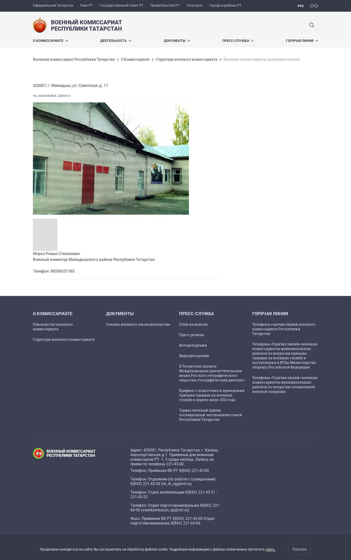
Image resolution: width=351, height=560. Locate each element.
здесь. (271, 549)
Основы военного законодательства (138, 324)
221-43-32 (139, 497)
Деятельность (115, 41)
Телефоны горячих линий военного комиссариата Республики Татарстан (283, 329)
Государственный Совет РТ (121, 5)
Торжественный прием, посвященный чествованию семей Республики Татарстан (210, 415)
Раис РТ (86, 5)
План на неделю (193, 324)
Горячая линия (302, 41)
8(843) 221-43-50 (145, 483)
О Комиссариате (50, 41)
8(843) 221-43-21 (200, 492)
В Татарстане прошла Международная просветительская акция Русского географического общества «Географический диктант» (212, 373)
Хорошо (299, 549)
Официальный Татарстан (53, 5)
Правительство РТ (165, 5)
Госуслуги (194, 5)
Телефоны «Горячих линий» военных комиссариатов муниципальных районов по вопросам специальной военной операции (284, 384)
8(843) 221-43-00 (194, 470)
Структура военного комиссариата (186, 59)
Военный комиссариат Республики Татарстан (74, 59)
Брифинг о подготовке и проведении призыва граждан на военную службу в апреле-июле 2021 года (211, 395)
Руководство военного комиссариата (53, 326)
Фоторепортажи (193, 345)
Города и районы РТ (225, 5)
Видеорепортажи (194, 355)
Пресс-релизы (191, 334)
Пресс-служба (238, 41)
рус (301, 6)
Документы (177, 41)
